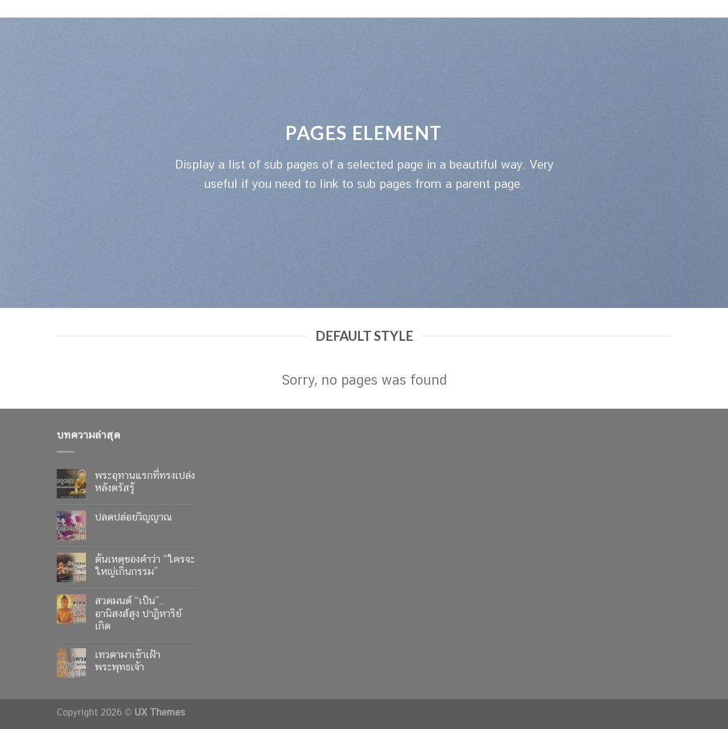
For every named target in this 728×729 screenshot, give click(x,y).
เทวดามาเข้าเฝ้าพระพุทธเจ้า (127, 660)
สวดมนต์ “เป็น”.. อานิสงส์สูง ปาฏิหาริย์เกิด (138, 613)
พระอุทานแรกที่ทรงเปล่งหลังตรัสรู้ (145, 481)
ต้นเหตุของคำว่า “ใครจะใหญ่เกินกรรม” (145, 565)
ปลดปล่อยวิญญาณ (133, 517)
